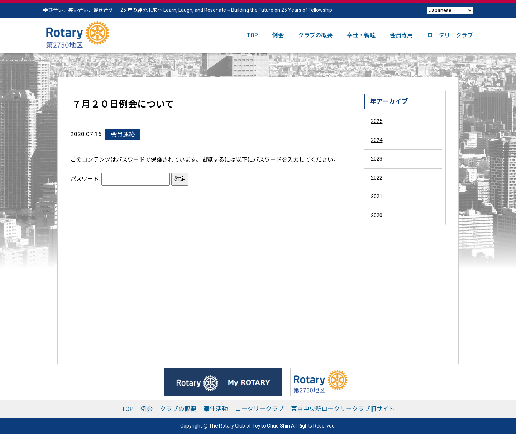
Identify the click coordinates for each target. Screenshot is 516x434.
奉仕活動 (216, 408)
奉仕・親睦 (361, 35)
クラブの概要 (315, 35)
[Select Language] (450, 10)
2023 (376, 159)
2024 (376, 140)
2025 (376, 121)
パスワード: (120, 179)
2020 (376, 215)
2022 (376, 178)
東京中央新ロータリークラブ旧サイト (343, 408)
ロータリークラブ (450, 35)
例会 (278, 35)
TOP (252, 35)
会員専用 (401, 35)
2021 (376, 196)
